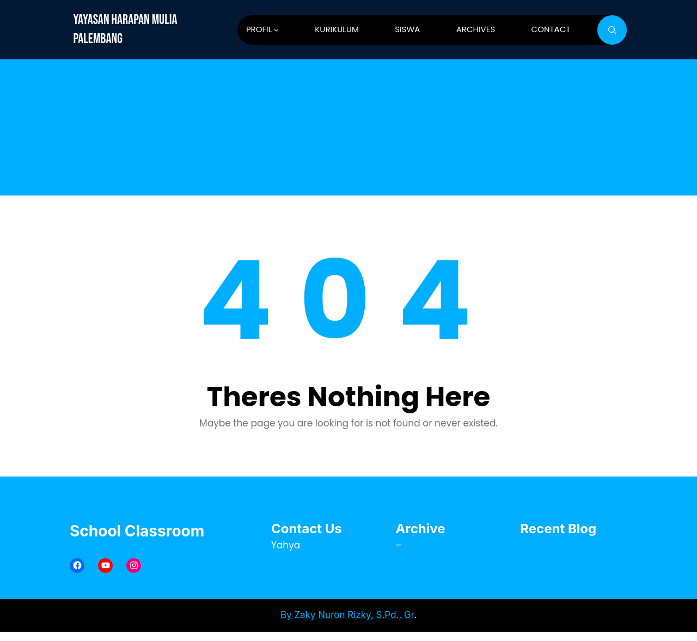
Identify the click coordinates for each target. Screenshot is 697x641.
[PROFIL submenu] (276, 29)
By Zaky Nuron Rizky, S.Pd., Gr (347, 614)
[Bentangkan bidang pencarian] (612, 30)
